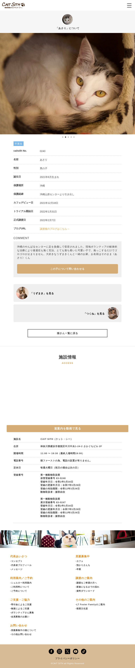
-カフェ (79, 561)
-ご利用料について (19, 587)
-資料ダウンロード (85, 591)
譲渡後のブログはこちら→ (54, 228)
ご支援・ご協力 (20, 599)
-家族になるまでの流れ (87, 587)
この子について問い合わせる (67, 268)
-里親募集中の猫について (23, 630)
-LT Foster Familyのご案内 (90, 604)
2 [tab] (65, 137)
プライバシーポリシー (67, 658)
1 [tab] (63, 137)
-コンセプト (16, 561)
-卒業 (78, 569)
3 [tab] (68, 137)
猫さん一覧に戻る (67, 333)
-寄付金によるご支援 (21, 604)
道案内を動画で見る (67, 428)
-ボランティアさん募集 (22, 612)
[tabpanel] (67, 83)
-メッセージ (16, 569)
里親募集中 (83, 556)
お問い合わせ (18, 625)
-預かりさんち (83, 565)
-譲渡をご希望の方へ (86, 583)
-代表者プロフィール (21, 565)
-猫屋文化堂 (82, 608)
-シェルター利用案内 (21, 583)
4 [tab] (71, 137)
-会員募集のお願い (19, 616)
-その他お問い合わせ (21, 634)
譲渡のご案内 (84, 578)
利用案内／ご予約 (21, 578)
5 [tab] (74, 137)
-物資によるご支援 (19, 608)
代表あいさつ (18, 556)
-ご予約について (18, 591)
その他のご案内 (85, 599)
